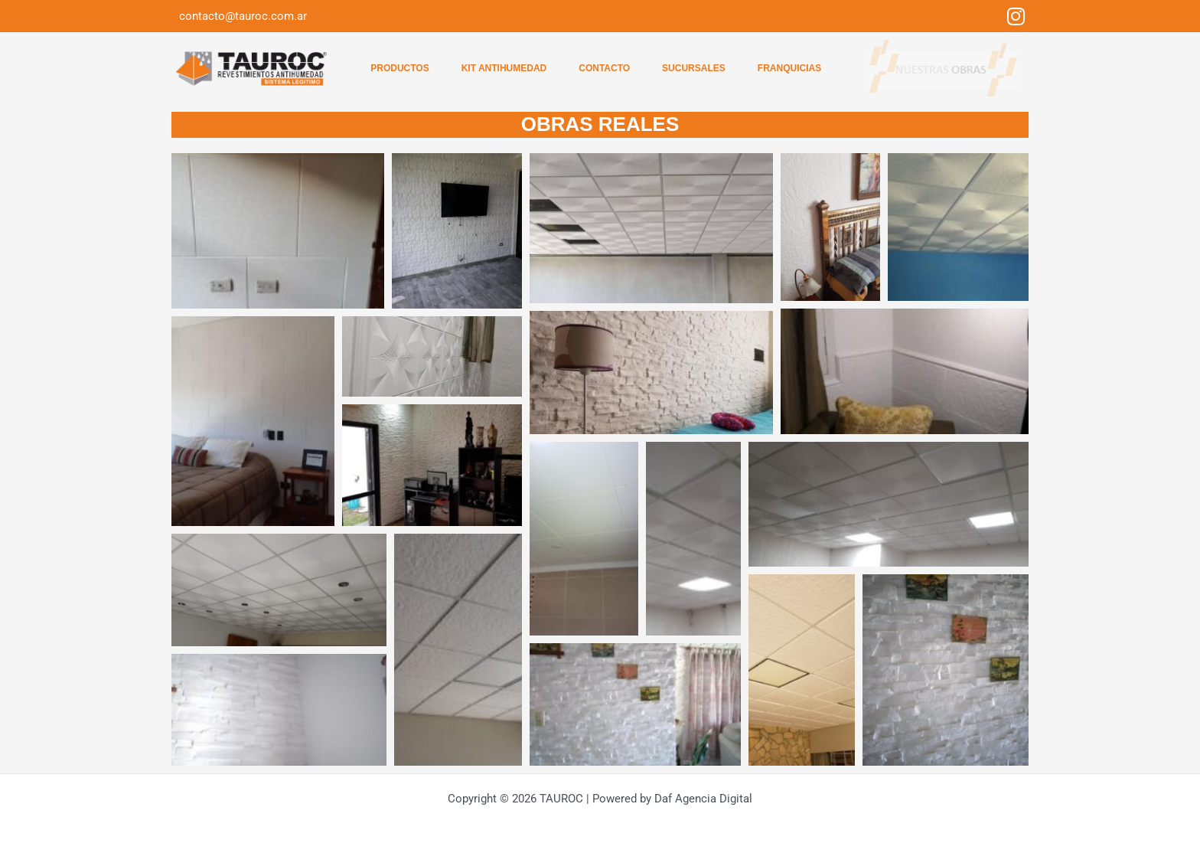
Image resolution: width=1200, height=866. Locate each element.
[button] (277, 231)
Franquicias (789, 68)
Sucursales (694, 68)
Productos (399, 68)
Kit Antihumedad (504, 68)
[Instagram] (1016, 16)
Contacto (604, 68)
